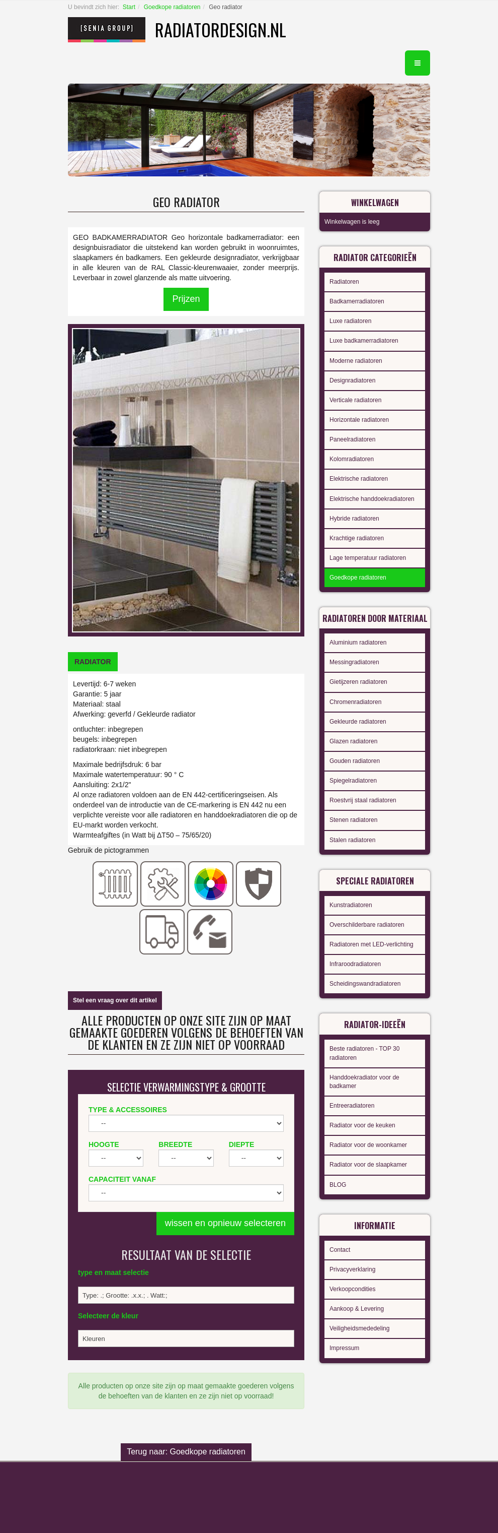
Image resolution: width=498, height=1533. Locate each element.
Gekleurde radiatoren (357, 721)
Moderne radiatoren (355, 360)
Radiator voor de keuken (362, 1125)
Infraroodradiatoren (355, 964)
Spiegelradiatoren (353, 780)
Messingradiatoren (354, 662)
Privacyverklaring (352, 1269)
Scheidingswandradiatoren (364, 983)
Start (129, 7)
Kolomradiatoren (351, 459)
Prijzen (186, 299)
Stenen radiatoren (353, 819)
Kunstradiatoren (350, 905)
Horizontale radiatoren (359, 419)
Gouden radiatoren (354, 760)
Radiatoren (344, 281)
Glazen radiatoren (353, 741)
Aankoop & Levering (356, 1308)
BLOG (337, 1184)
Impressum (344, 1348)
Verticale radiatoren (355, 400)
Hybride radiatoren (354, 518)
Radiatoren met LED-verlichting (371, 944)
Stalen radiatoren (352, 840)
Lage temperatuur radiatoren (367, 557)
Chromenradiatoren (355, 702)
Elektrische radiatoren (358, 478)
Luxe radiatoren (350, 321)
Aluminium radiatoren (357, 642)
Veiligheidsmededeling (359, 1328)
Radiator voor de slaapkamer (368, 1164)
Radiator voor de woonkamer (368, 1144)
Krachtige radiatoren (356, 538)
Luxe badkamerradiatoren (363, 340)
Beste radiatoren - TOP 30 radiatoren (364, 1053)
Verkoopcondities (352, 1289)
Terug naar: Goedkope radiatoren (186, 1451)
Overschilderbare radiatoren (366, 924)
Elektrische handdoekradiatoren (371, 498)
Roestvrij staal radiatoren (362, 800)
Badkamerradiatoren (356, 301)
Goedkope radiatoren (172, 7)
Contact (339, 1249)
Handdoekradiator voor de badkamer (364, 1082)
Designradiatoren (352, 380)
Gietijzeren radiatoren (358, 681)
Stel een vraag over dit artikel (115, 1000)
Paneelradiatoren (352, 439)
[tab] (93, 661)
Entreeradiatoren (351, 1105)
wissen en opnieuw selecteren (225, 1223)
